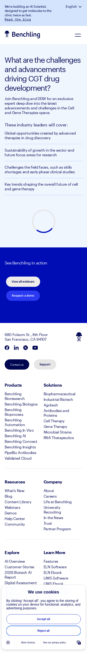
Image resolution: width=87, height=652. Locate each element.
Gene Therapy (55, 426)
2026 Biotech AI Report (18, 574)
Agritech (51, 405)
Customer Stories (19, 567)
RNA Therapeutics (59, 437)
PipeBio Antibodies (20, 452)
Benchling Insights (20, 447)
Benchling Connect (21, 441)
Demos (10, 513)
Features (51, 561)
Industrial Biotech (58, 399)
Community (15, 524)
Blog (8, 496)
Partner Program (57, 529)
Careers (50, 496)
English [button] (71, 6)
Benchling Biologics (21, 404)
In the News (53, 517)
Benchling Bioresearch (15, 396)
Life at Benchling (58, 501)
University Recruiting (52, 509)
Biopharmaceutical (60, 394)
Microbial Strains (58, 432)
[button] (80, 6)
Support (45, 364)
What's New (15, 490)
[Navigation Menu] (77, 35)
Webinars (12, 507)
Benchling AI (15, 436)
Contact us (17, 364)
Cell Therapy (54, 421)
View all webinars (23, 281)
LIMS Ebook (53, 583)
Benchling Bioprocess (14, 411)
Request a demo (23, 295)
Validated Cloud (18, 458)
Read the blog (18, 19)
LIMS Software (56, 578)
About (49, 490)
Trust (48, 523)
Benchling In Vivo (19, 430)
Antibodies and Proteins (56, 412)
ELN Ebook (53, 572)
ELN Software (55, 567)
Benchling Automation (15, 422)
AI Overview (15, 561)
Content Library (18, 501)
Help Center (15, 518)
